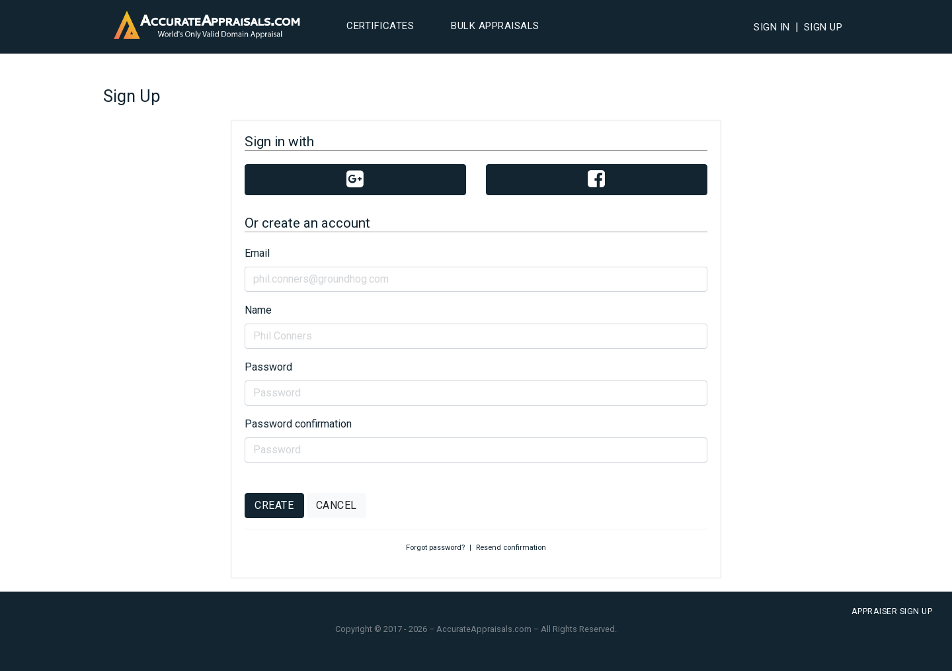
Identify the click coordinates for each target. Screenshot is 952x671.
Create (274, 505)
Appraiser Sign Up (892, 611)
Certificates (380, 26)
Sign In (772, 27)
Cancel (336, 505)
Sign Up (823, 27)
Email (257, 253)
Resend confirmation (511, 547)
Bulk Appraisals (495, 26)
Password (268, 367)
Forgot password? (435, 547)
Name (258, 310)
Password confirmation (298, 424)
